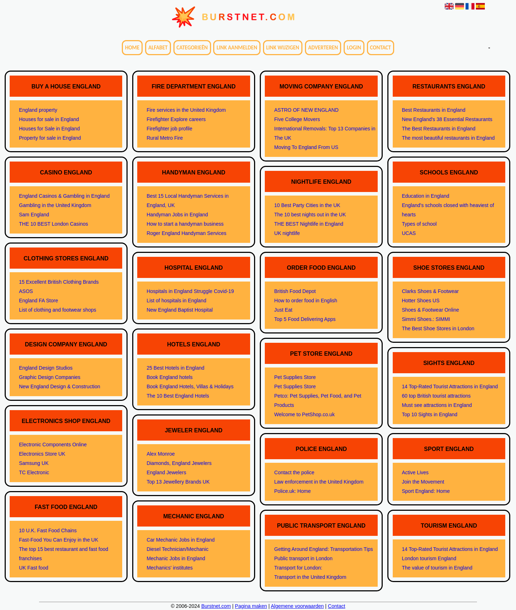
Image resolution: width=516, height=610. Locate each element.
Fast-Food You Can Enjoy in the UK (58, 540)
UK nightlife (287, 233)
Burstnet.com (216, 606)
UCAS (409, 233)
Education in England (425, 196)
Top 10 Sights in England (429, 414)
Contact (380, 47)
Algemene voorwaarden (297, 606)
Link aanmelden (236, 47)
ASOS (26, 291)
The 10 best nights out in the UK (310, 214)
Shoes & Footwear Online (430, 310)
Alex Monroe (161, 454)
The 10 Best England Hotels (178, 396)
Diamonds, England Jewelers (179, 463)
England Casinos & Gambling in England (64, 196)
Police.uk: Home (292, 491)
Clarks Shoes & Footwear (430, 291)
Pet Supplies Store (295, 377)
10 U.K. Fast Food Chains (48, 530)
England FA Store (38, 300)
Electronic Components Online (53, 444)
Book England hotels (169, 377)
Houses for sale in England (49, 119)
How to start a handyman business (185, 224)
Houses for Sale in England (49, 128)
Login (354, 47)
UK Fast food (33, 568)
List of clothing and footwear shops (57, 310)
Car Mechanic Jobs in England (181, 540)
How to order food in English (305, 300)
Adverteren (323, 47)
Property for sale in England (50, 138)
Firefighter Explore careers (176, 119)
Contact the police (294, 472)
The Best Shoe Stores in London (438, 328)
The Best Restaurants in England (438, 128)
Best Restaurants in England (433, 110)
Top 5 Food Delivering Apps (304, 319)
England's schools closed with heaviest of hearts (448, 209)
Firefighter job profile (169, 128)
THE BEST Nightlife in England (308, 224)
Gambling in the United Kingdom (55, 205)
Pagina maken (251, 606)
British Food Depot (295, 291)
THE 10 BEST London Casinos (53, 224)
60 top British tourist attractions (436, 396)
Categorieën (192, 47)
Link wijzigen (282, 47)
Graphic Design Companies (49, 377)
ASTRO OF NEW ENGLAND (306, 110)
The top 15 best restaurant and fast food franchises (63, 553)
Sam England (34, 214)
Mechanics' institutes (170, 568)
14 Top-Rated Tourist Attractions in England (450, 386)
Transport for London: (298, 568)
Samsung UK (33, 463)
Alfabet (158, 47)
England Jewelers (166, 472)
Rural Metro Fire (165, 138)
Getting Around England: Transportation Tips (323, 549)
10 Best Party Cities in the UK (307, 205)
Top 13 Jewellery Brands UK (178, 482)
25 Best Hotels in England (175, 368)
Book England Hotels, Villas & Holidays (190, 386)
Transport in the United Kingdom (310, 577)
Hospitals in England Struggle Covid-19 (190, 291)
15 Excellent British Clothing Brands (59, 282)
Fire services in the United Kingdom (186, 110)
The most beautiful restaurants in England (448, 138)
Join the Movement (423, 482)
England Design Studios (45, 368)
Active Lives (415, 472)
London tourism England (429, 558)
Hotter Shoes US (420, 300)
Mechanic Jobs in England (176, 558)
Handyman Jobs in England (177, 214)
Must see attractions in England (437, 405)
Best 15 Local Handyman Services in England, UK (188, 200)
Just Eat (283, 310)
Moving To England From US (306, 147)
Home (132, 47)
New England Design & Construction (59, 386)
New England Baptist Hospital (179, 310)
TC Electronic (34, 472)
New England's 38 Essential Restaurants (447, 119)
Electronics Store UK (42, 454)
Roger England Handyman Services (186, 233)
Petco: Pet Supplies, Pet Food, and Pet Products (317, 400)
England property (38, 110)
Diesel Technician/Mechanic (178, 549)
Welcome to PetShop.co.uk (304, 414)
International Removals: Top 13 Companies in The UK (324, 133)
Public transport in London (303, 558)
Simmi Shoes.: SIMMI (426, 319)
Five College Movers (297, 119)
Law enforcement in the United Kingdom (318, 482)
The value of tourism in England (437, 568)
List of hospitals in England (176, 300)
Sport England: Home (426, 491)
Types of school (419, 224)
